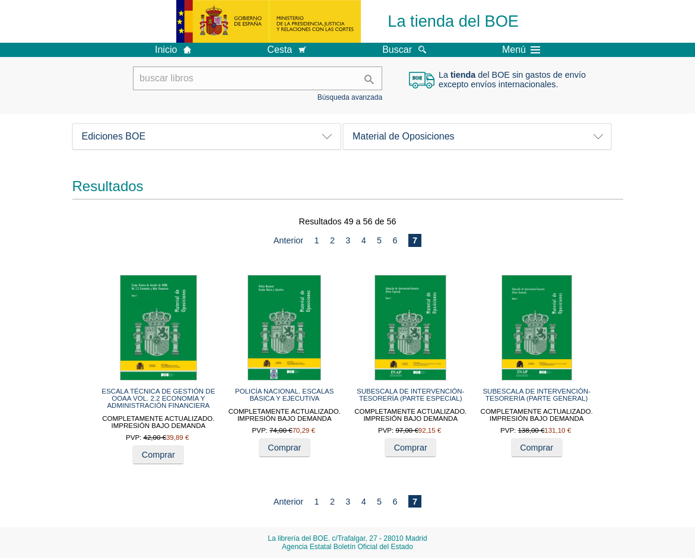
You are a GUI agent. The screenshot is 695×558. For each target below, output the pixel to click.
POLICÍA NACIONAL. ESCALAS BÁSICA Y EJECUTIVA (284, 395)
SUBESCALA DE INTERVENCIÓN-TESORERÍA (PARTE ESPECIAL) (411, 395)
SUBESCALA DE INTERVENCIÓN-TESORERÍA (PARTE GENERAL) (537, 395)
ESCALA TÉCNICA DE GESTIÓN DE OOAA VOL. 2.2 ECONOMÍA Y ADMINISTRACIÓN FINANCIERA (158, 398)
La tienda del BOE (453, 21)
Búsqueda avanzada (350, 97)
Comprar (158, 454)
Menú (521, 50)
